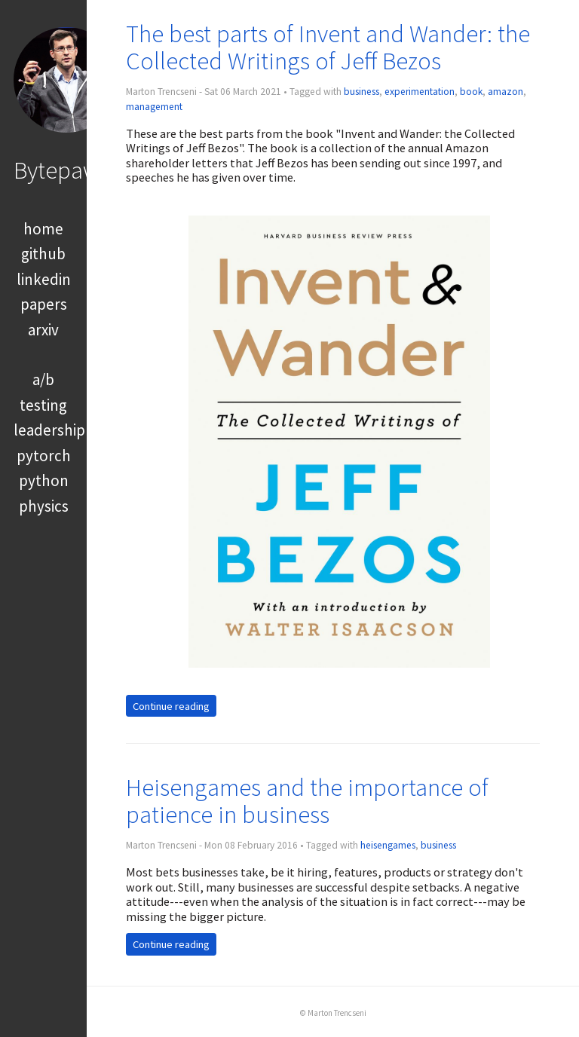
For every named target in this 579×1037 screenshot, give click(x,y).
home (43, 229)
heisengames (387, 845)
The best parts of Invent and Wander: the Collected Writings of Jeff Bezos (328, 47)
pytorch (44, 455)
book (471, 91)
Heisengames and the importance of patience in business (307, 801)
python (44, 480)
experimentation (419, 91)
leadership (49, 430)
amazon (505, 91)
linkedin (44, 279)
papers (43, 304)
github (43, 253)
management (154, 106)
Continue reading (171, 705)
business (361, 91)
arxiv (43, 330)
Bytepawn (63, 169)
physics (44, 506)
